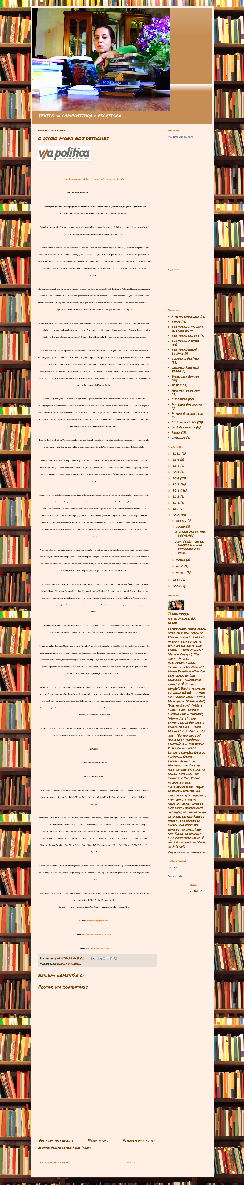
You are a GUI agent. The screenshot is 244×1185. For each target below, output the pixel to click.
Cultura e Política (69, 964)
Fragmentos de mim (186, 390)
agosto (182, 520)
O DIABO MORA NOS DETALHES (190, 534)
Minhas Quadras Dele (187, 413)
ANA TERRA (180, 614)
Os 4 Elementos (183, 427)
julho (181, 526)
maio (180, 566)
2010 (177, 515)
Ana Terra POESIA (185, 341)
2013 (176, 496)
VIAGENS (178, 438)
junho (181, 560)
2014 (176, 490)
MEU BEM (179, 399)
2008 (177, 586)
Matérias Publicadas (187, 404)
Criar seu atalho (185, 137)
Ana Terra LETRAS (185, 335)
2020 (177, 453)
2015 (176, 484)
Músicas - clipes (184, 422)
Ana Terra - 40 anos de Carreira (187, 329)
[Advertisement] (97, 1105)
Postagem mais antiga (139, 1140)
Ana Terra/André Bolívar (184, 352)
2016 (176, 478)
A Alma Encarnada (185, 316)
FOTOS (176, 385)
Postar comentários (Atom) (71, 1147)
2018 (176, 466)
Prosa (176, 432)
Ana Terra (172, 137)
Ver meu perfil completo (186, 852)
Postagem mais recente (56, 1140)
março (181, 572)
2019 (176, 459)
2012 (177, 502)
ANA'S (176, 322)
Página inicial (98, 1140)
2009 (177, 580)
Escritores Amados (185, 376)
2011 (176, 508)
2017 (176, 472)
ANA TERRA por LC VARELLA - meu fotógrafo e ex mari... (189, 547)
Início (198, 891)
